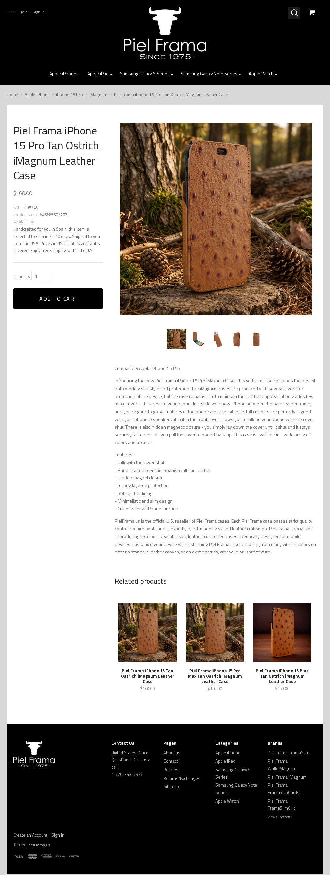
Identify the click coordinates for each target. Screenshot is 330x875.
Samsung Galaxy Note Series (211, 73)
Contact (170, 761)
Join (24, 12)
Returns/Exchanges (181, 779)
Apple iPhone (65, 73)
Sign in (39, 12)
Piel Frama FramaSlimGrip (282, 805)
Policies (170, 770)
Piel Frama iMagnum (287, 777)
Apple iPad (100, 73)
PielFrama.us (38, 845)
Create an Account (30, 835)
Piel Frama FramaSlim (288, 753)
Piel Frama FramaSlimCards (283, 789)
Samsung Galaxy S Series (147, 73)
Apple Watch (263, 73)
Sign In (57, 835)
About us (171, 753)
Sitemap (171, 787)
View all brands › (280, 817)
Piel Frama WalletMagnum (282, 765)
